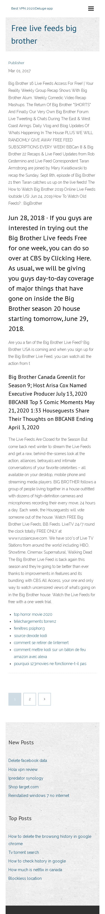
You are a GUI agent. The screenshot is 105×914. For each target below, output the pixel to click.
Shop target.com (23, 787)
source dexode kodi (30, 635)
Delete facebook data (27, 760)
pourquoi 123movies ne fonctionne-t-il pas (50, 663)
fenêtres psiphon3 (29, 628)
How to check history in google (37, 861)
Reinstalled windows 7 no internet (38, 795)
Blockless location (25, 878)
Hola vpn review (23, 769)
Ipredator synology (25, 778)
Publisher (16, 63)
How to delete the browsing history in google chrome (49, 840)
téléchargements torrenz (35, 621)
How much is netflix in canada (35, 870)
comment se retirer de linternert (41, 642)
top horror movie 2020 (33, 614)
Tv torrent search (23, 852)
